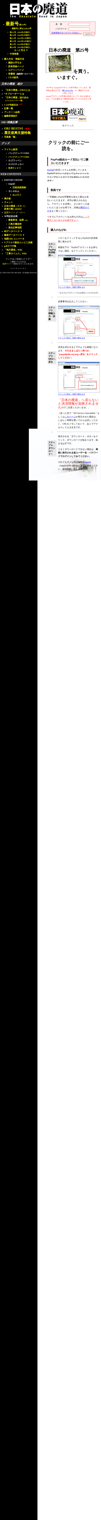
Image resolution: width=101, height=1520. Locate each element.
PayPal (50, 170)
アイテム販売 (10, 149)
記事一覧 (8, 108)
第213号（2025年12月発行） (21, 38)
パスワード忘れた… (72, 33)
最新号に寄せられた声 (21, 28)
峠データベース (12, 231)
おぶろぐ (16, 195)
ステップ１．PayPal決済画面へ (52, 249)
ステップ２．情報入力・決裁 (51, 313)
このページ (70, 417)
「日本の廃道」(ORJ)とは (17, 90)
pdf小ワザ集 (10, 246)
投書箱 (11, 74)
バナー (22, 212)
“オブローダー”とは (14, 94)
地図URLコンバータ (14, 239)
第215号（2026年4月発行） (20, 32)
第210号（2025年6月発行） (20, 47)
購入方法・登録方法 (14, 59)
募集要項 (12, 220)
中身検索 (14, 54)
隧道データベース (13, 235)
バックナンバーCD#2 (18, 157)
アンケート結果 (12, 112)
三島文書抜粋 (15, 224)
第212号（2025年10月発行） (21, 41)
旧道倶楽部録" (19, 187)
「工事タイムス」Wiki (15, 253)
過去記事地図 (15, 227)
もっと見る (19, 50)
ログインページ (16, 70)
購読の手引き (15, 62)
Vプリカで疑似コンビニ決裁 (18, 242)
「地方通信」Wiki (13, 250)
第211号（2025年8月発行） (20, 44)
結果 (24, 220)
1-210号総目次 (13, 105)
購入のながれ (67, 90)
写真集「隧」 (10, 137)
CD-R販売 (13, 77)
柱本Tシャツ (14, 168)
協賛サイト (9, 212)
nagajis (88, 462)
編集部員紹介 (10, 116)
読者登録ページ (16, 66)
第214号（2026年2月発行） (20, 35)
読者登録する (57, 33)
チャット (8, 202)
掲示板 (7, 198)
